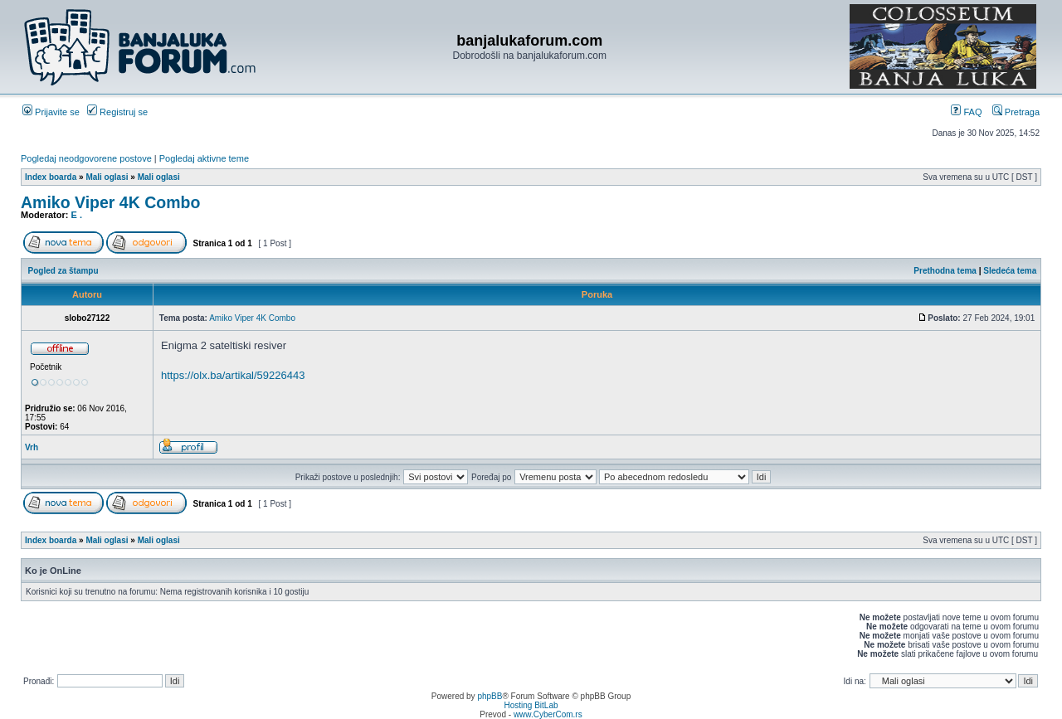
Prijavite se (51, 112)
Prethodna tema (945, 270)
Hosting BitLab (531, 705)
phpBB (489, 696)
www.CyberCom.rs (548, 714)
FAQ (966, 112)
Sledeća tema (1009, 270)
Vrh (31, 447)
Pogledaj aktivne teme (204, 158)
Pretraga (1016, 112)
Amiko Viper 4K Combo (110, 202)
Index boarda (50, 177)
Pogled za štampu (63, 270)
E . (76, 215)
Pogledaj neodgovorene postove (86, 158)
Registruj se (117, 112)
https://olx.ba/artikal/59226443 (232, 375)
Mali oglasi (106, 177)
